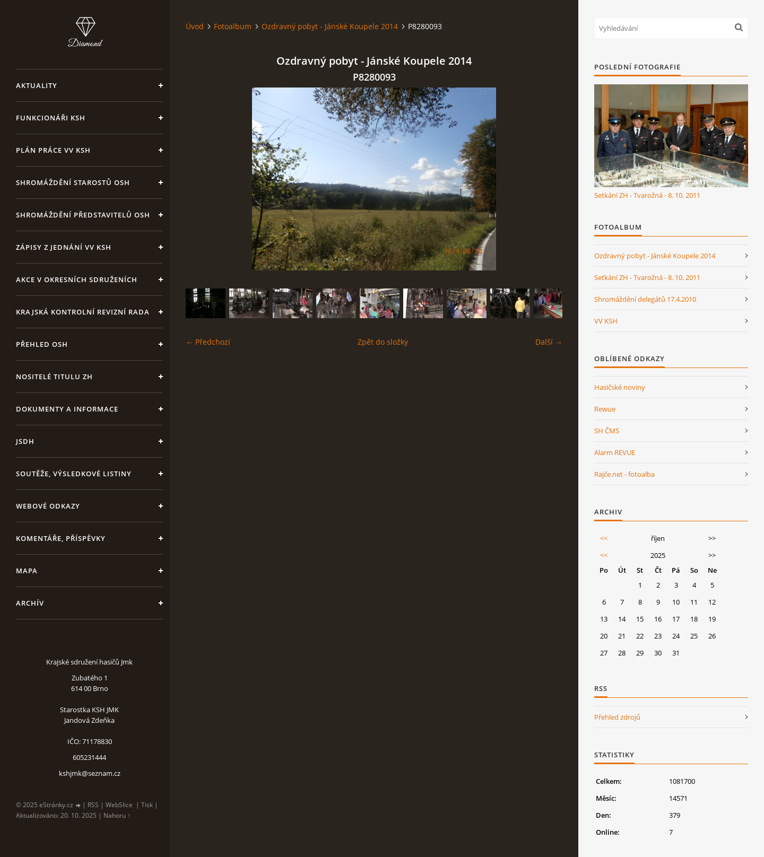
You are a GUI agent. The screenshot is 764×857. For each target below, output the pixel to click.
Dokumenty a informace (67, 409)
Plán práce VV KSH (53, 150)
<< (603, 538)
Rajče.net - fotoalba (624, 474)
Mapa (27, 570)
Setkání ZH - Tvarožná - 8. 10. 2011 (647, 195)
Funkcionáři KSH (50, 118)
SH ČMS (606, 430)
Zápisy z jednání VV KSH (63, 247)
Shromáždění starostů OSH (73, 182)
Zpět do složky (383, 342)
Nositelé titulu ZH (54, 376)
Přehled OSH (42, 344)
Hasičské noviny (619, 387)
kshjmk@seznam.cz (89, 773)
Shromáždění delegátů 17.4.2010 (645, 299)
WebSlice (119, 804)
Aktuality (36, 85)
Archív (30, 603)
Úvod (195, 26)
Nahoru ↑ (117, 815)
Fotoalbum (232, 26)
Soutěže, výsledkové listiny (74, 473)
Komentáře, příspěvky (61, 538)
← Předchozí (208, 342)
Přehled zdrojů (617, 717)
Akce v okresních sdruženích (76, 279)
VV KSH (606, 321)
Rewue (604, 409)
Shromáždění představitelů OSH (83, 215)
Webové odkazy (48, 506)
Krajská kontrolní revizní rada (83, 312)
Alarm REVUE (614, 452)
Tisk (147, 804)
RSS (93, 804)
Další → (548, 342)
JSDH (25, 441)
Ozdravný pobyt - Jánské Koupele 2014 (330, 26)
